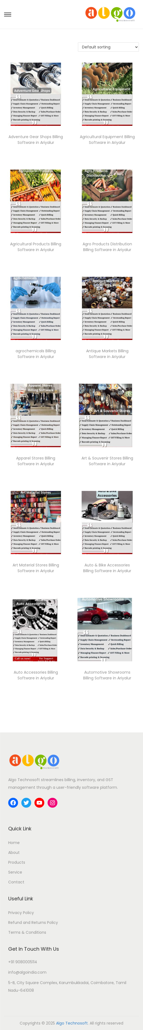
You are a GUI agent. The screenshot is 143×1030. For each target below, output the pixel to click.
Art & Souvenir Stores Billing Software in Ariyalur (107, 461)
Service (15, 872)
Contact (16, 882)
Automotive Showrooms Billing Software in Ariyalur (107, 675)
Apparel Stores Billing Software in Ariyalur (35, 461)
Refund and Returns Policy (33, 922)
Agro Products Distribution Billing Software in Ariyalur (107, 246)
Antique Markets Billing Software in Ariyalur (107, 353)
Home (14, 842)
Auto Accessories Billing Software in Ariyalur (36, 675)
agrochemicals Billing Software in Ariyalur (36, 353)
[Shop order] (108, 47)
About (14, 852)
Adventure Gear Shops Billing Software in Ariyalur (35, 139)
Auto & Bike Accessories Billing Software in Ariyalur (107, 568)
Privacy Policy (21, 912)
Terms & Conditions (27, 932)
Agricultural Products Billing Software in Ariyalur (35, 246)
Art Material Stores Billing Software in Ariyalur (36, 568)
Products (16, 862)
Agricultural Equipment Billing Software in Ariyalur (107, 139)
